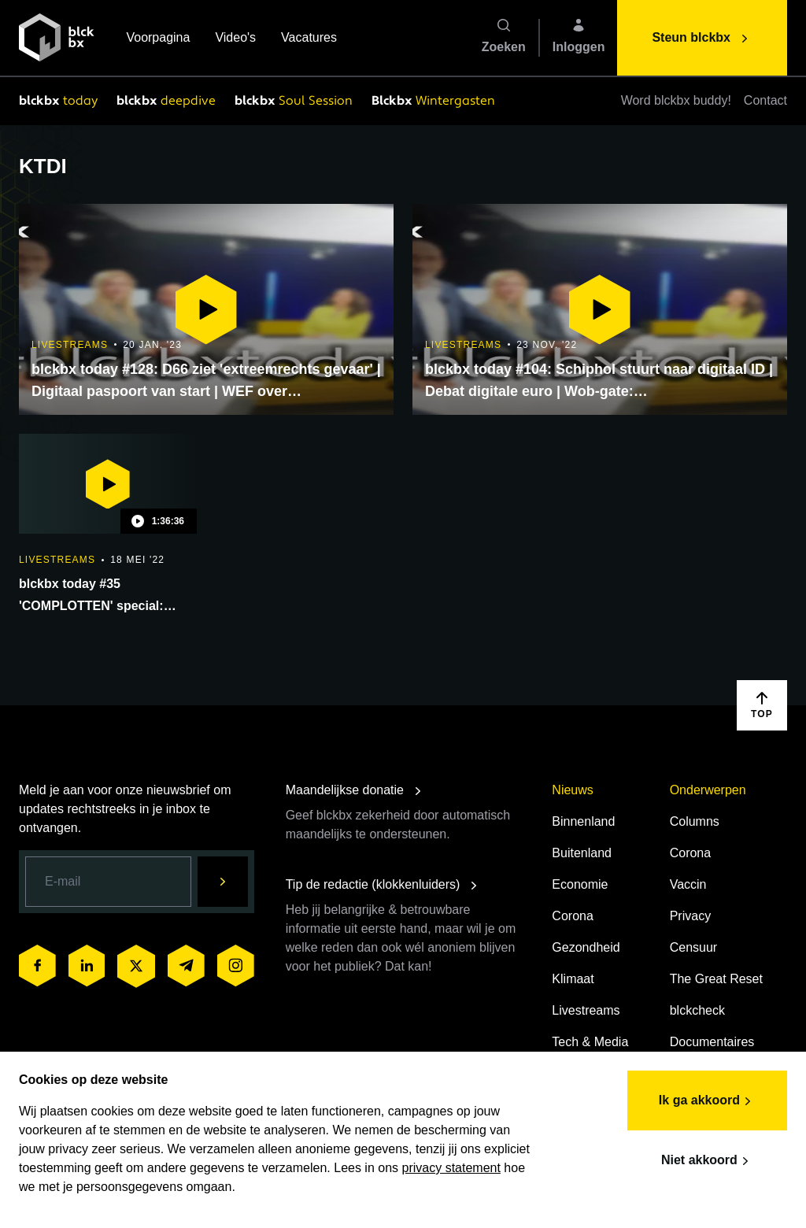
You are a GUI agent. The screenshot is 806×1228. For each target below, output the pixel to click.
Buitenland (582, 853)
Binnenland (583, 821)
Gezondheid (585, 947)
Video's (235, 39)
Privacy (690, 916)
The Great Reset (716, 979)
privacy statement (451, 1167)
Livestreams (585, 1010)
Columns (694, 821)
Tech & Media (590, 1042)
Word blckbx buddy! (676, 100)
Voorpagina (158, 39)
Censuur (693, 947)
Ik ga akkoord (707, 1101)
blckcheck (697, 1010)
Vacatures (309, 39)
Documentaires (712, 1042)
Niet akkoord (707, 1161)
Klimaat (572, 979)
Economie (580, 884)
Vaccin (688, 884)
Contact (765, 100)
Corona (572, 916)
